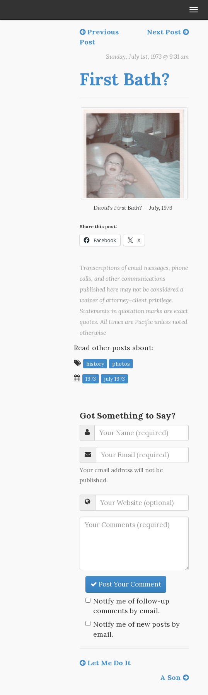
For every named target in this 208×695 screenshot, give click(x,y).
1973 (90, 378)
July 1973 (114, 378)
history (95, 363)
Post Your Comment (125, 584)
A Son (174, 677)
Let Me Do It (105, 662)
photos (121, 363)
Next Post (168, 31)
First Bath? (125, 79)
